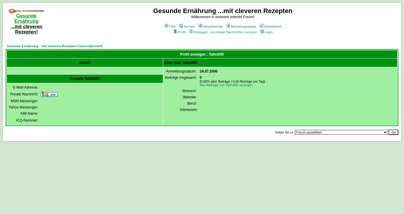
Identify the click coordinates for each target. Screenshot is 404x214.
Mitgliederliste (211, 26)
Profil (180, 32)
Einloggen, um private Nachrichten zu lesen (223, 32)
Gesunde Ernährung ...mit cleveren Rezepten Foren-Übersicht (55, 46)
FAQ (170, 26)
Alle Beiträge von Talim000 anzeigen (226, 85)
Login (266, 32)
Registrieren (271, 26)
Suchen (187, 26)
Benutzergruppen (241, 26)
